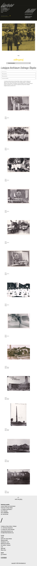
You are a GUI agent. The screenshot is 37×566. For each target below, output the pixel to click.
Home (18, 55)
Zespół (2, 537)
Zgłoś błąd (3, 548)
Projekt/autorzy (4, 8)
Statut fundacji (4, 7)
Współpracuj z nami (5, 542)
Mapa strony (3, 550)
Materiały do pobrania (5, 543)
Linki (2, 547)
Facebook (3, 554)
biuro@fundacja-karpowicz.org (7, 532)
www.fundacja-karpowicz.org (7, 531)
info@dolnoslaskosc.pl (28, 16)
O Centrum (3, 6)
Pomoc (2, 12)
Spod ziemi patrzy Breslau (6, 538)
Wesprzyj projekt (4, 11)
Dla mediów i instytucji (5, 545)
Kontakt (2, 535)
